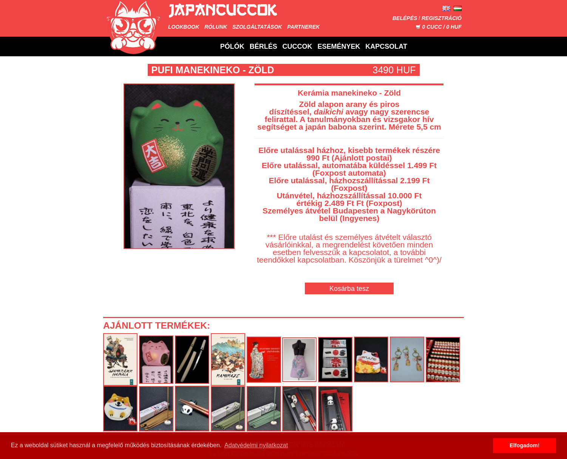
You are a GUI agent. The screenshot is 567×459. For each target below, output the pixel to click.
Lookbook (183, 27)
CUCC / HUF (439, 27)
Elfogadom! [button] (524, 445)
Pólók (232, 46)
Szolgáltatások (257, 27)
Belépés (404, 18)
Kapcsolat (386, 46)
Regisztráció (442, 18)
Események (338, 46)
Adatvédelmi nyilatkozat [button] (256, 445)
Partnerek (303, 27)
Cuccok (297, 46)
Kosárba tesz (349, 288)
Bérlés (263, 46)
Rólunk (215, 27)
